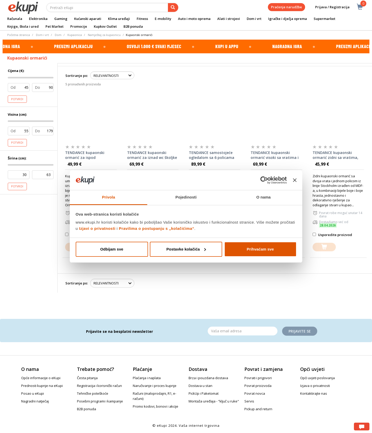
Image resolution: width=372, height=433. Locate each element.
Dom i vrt (254, 18)
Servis (249, 401)
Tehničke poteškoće (92, 393)
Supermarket (324, 18)
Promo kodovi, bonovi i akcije (155, 406)
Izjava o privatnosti (315, 385)
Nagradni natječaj (35, 401)
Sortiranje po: (76, 75)
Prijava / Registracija (329, 7)
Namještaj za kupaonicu (104, 35)
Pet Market (54, 26)
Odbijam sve (111, 249)
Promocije (78, 26)
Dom (58, 35)
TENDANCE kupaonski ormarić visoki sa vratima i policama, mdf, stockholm (275, 155)
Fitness (142, 18)
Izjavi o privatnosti (97, 228)
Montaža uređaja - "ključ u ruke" (214, 401)
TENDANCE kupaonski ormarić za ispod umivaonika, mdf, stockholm (84, 155)
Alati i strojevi (228, 18)
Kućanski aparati (87, 18)
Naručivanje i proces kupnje (154, 385)
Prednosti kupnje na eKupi (42, 385)
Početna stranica (18, 35)
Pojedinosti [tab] (186, 197)
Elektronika (38, 18)
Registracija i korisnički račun (99, 385)
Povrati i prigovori (258, 378)
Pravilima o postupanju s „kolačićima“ (156, 228)
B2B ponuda (133, 26)
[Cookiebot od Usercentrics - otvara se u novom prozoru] (264, 180)
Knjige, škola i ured (23, 26)
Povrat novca (254, 393)
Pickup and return (258, 409)
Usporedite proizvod (332, 234)
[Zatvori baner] (295, 180)
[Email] (242, 331)
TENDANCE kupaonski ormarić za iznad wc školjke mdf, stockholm (152, 155)
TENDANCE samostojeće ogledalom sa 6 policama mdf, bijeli (211, 155)
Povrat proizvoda (258, 385)
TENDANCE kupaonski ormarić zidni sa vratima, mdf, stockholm (335, 155)
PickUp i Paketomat (204, 393)
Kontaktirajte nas (313, 393)
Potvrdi (17, 99)
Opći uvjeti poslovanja (317, 378)
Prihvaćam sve (260, 249)
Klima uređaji (119, 18)
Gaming (60, 18)
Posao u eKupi (32, 393)
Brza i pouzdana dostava (208, 378)
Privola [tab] (108, 197)
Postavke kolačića (186, 249)
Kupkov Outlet (105, 26)
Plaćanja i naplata (147, 378)
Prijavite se (300, 331)
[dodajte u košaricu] (324, 247)
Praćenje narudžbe (286, 7)
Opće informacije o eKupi (40, 378)
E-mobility (163, 18)
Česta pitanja (87, 378)
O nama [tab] (263, 197)
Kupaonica (74, 35)
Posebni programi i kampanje (100, 401)
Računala (14, 18)
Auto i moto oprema (194, 18)
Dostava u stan (200, 385)
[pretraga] (173, 7)
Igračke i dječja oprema (287, 18)
